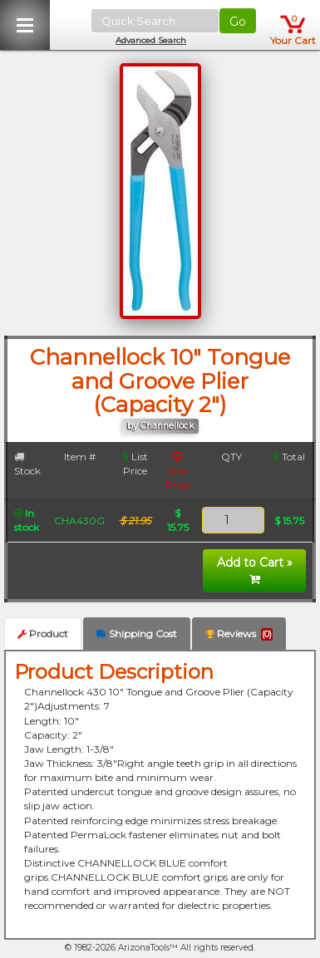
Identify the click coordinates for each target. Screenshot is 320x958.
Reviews (239, 634)
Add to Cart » (255, 570)
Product (42, 633)
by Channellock (160, 425)
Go (237, 21)
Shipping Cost (136, 633)
